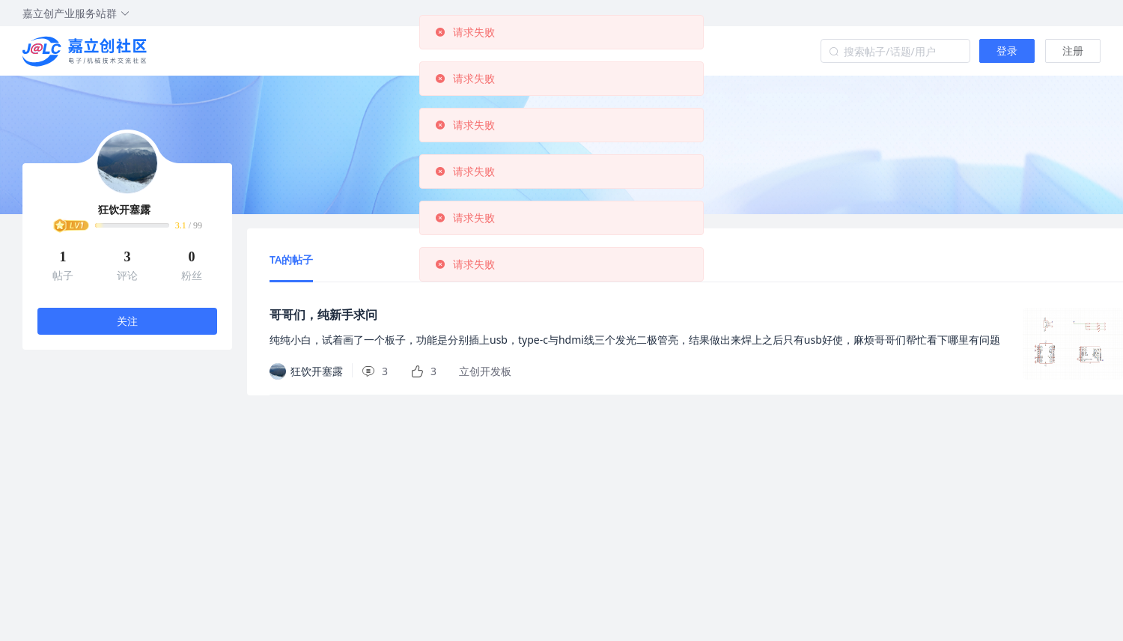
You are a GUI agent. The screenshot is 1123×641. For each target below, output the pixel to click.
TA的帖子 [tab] (291, 259)
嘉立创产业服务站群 (76, 13)
